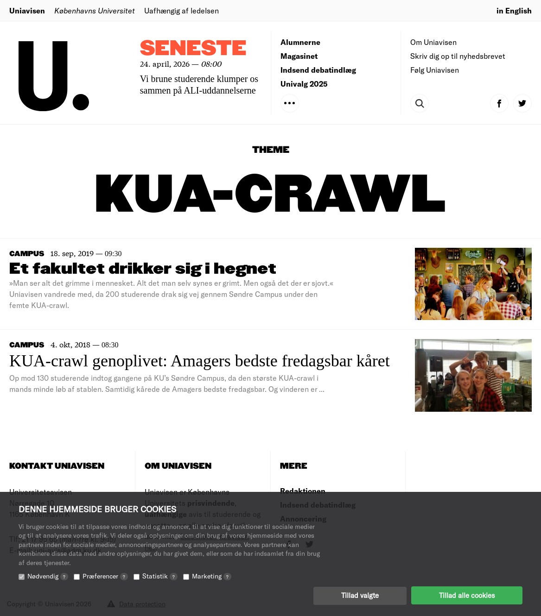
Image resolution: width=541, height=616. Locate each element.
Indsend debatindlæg (318, 69)
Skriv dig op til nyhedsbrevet (457, 55)
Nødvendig (47, 575)
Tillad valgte (360, 595)
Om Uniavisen (433, 42)
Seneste (193, 49)
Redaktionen (302, 490)
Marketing (211, 575)
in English (514, 10)
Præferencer (105, 575)
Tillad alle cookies (467, 595)
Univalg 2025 (304, 83)
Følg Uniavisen (434, 69)
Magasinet (299, 55)
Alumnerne (300, 42)
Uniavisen (27, 10)
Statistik (160, 575)
